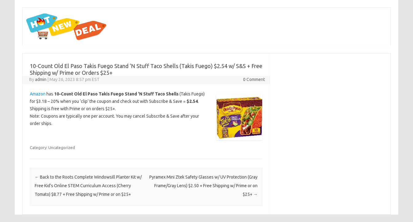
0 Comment (254, 79)
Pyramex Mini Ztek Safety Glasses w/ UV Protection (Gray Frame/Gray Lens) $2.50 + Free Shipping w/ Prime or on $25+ (203, 186)
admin (40, 79)
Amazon (37, 93)
